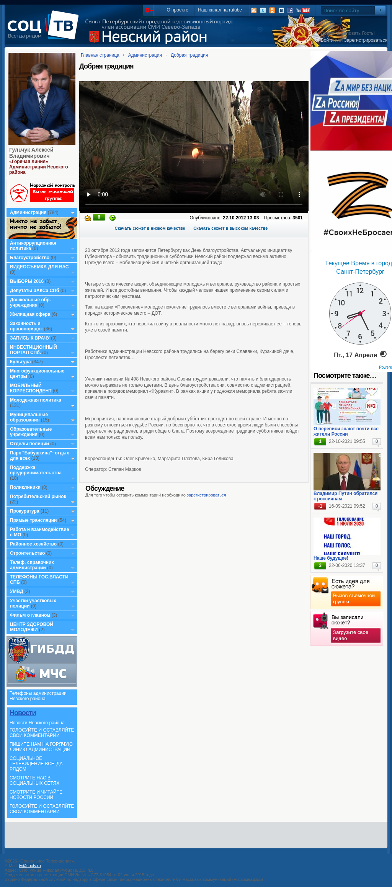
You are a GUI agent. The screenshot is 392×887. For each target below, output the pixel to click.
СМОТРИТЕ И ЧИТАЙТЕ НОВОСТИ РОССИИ (36, 794)
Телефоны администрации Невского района (38, 696)
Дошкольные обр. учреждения (30, 302)
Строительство (27, 553)
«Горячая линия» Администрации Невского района (38, 167)
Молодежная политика (35, 400)
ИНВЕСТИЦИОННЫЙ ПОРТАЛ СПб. (33, 350)
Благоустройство (30, 257)
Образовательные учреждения (31, 431)
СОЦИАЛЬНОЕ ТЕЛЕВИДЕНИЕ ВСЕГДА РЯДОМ (36, 764)
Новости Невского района (37, 722)
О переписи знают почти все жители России (346, 431)
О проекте (177, 10)
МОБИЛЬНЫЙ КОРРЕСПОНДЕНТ (31, 388)
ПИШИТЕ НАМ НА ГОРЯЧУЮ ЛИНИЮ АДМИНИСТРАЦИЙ (41, 747)
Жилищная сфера (30, 314)
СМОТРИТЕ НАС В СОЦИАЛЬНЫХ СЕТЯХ (34, 780)
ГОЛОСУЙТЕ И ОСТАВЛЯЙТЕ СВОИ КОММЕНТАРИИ (42, 732)
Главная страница (100, 55)
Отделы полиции (29, 443)
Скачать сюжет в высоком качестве (230, 228)
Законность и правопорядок (26, 326)
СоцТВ (45, 30)
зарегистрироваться (206, 495)
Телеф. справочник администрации (32, 565)
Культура (20, 361)
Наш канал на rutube (220, 10)
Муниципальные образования (29, 417)
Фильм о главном (30, 615)
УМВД (16, 591)
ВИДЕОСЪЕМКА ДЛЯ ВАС (39, 267)
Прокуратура (24, 511)
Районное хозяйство (33, 544)
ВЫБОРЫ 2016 (27, 281)
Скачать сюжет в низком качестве (150, 228)
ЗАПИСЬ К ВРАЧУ (30, 338)
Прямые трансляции (33, 520)
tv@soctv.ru (30, 865)
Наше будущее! (331, 558)
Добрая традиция (189, 55)
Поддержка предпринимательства (36, 470)
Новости (23, 713)
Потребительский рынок (38, 496)
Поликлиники (25, 487)
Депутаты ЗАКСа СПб (34, 290)
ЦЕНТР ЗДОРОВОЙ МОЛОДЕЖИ (31, 627)
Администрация (28, 212)
